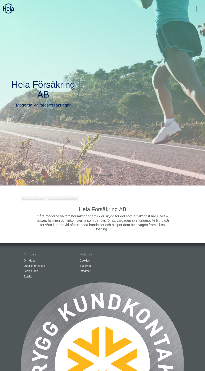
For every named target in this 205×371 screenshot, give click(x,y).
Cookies (85, 260)
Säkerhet (85, 265)
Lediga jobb (31, 271)
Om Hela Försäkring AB (63, 198)
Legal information (34, 265)
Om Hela (29, 260)
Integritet (85, 271)
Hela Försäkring (33, 198)
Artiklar (28, 276)
